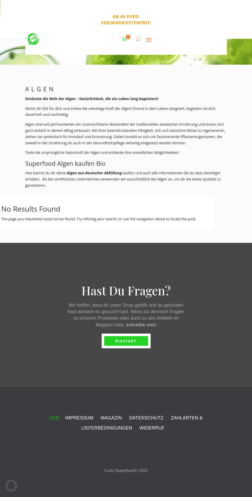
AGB (54, 417)
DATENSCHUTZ (146, 417)
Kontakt (126, 341)
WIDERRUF (152, 428)
